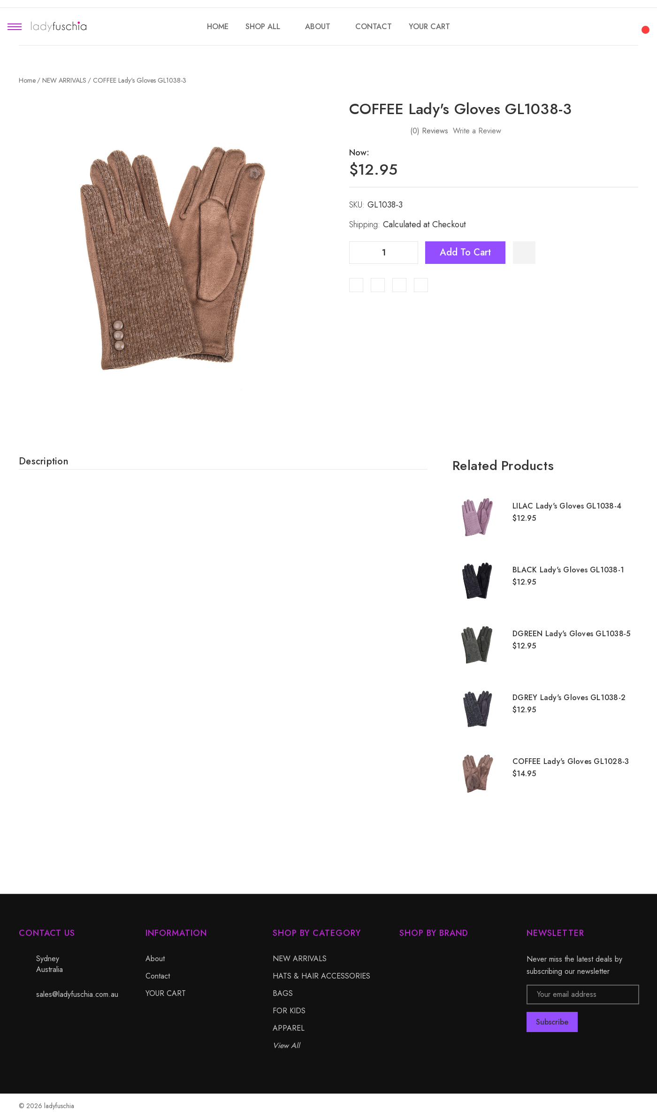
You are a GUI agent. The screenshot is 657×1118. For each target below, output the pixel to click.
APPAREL (289, 1028)
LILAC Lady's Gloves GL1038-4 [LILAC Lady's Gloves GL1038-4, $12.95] (566, 506)
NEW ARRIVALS (300, 958)
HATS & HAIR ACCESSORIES (321, 976)
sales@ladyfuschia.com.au (77, 994)
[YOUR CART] (429, 26)
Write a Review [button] (477, 130)
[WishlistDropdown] (524, 252)
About (155, 958)
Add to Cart (465, 252)
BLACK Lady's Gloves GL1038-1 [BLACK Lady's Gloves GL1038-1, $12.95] (568, 569)
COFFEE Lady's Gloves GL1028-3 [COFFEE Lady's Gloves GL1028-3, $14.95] (570, 761)
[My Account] (618, 27)
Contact (157, 976)
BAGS (283, 993)
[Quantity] (383, 252)
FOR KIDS (289, 1010)
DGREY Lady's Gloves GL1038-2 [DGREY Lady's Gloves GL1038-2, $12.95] (569, 697)
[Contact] (373, 26)
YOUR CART (165, 993)
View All (286, 1045)
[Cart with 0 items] (643, 24)
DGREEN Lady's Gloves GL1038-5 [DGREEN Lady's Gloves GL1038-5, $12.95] (571, 633)
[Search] (593, 25)
